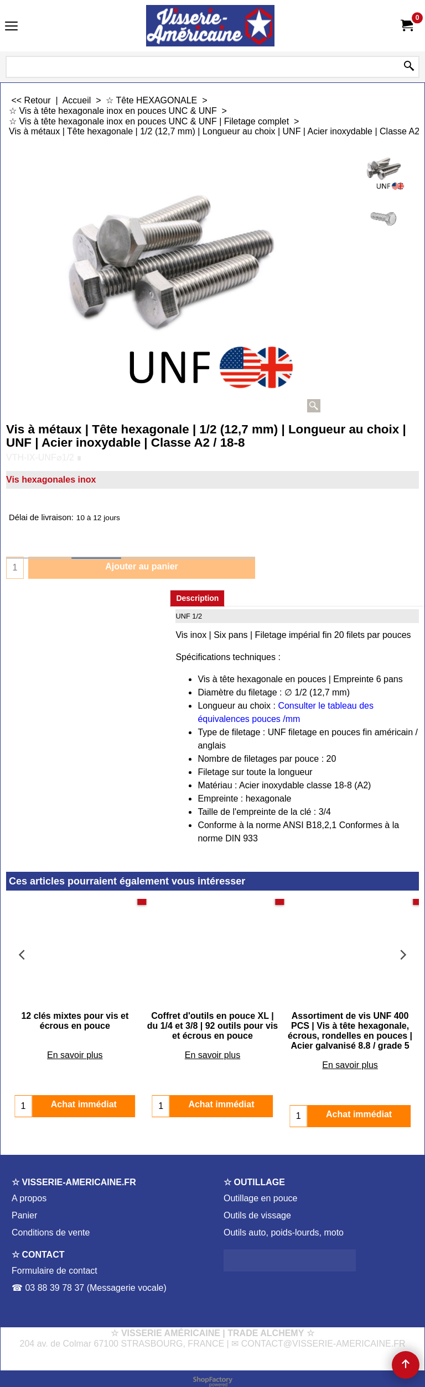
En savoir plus (75, 1045)
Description (197, 598)
